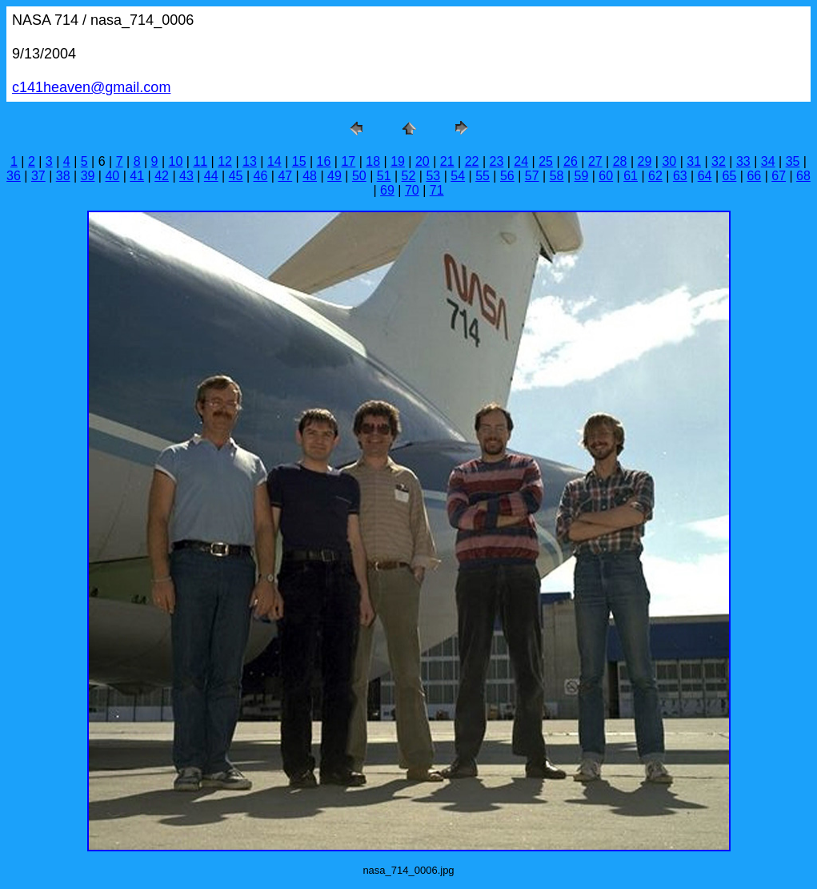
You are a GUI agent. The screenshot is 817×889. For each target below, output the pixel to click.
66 (754, 176)
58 (557, 176)
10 (176, 161)
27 (595, 161)
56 (507, 176)
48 (309, 176)
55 (482, 176)
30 (669, 161)
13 (249, 161)
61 (630, 176)
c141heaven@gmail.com (91, 87)
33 (743, 161)
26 (570, 161)
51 (384, 176)
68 (803, 176)
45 (236, 176)
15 (299, 161)
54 (458, 176)
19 (397, 161)
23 (497, 161)
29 (645, 161)
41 (137, 176)
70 (412, 190)
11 (200, 161)
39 (88, 176)
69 (387, 190)
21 (447, 161)
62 (655, 176)
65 (730, 176)
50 (359, 176)
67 (778, 176)
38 (63, 176)
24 (521, 161)
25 (546, 161)
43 (186, 176)
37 (38, 176)
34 (768, 161)
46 (261, 176)
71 (437, 190)
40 (112, 176)
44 (211, 176)
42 (161, 176)
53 (433, 176)
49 (334, 176)
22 (472, 161)
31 (694, 161)
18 (373, 161)
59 (582, 176)
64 (705, 176)
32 (718, 161)
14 (274, 161)
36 (13, 176)
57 (532, 176)
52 (409, 176)
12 (225, 161)
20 (422, 161)
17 (348, 161)
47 (285, 176)
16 (324, 161)
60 (606, 176)
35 (793, 161)
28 (620, 161)
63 (680, 176)
